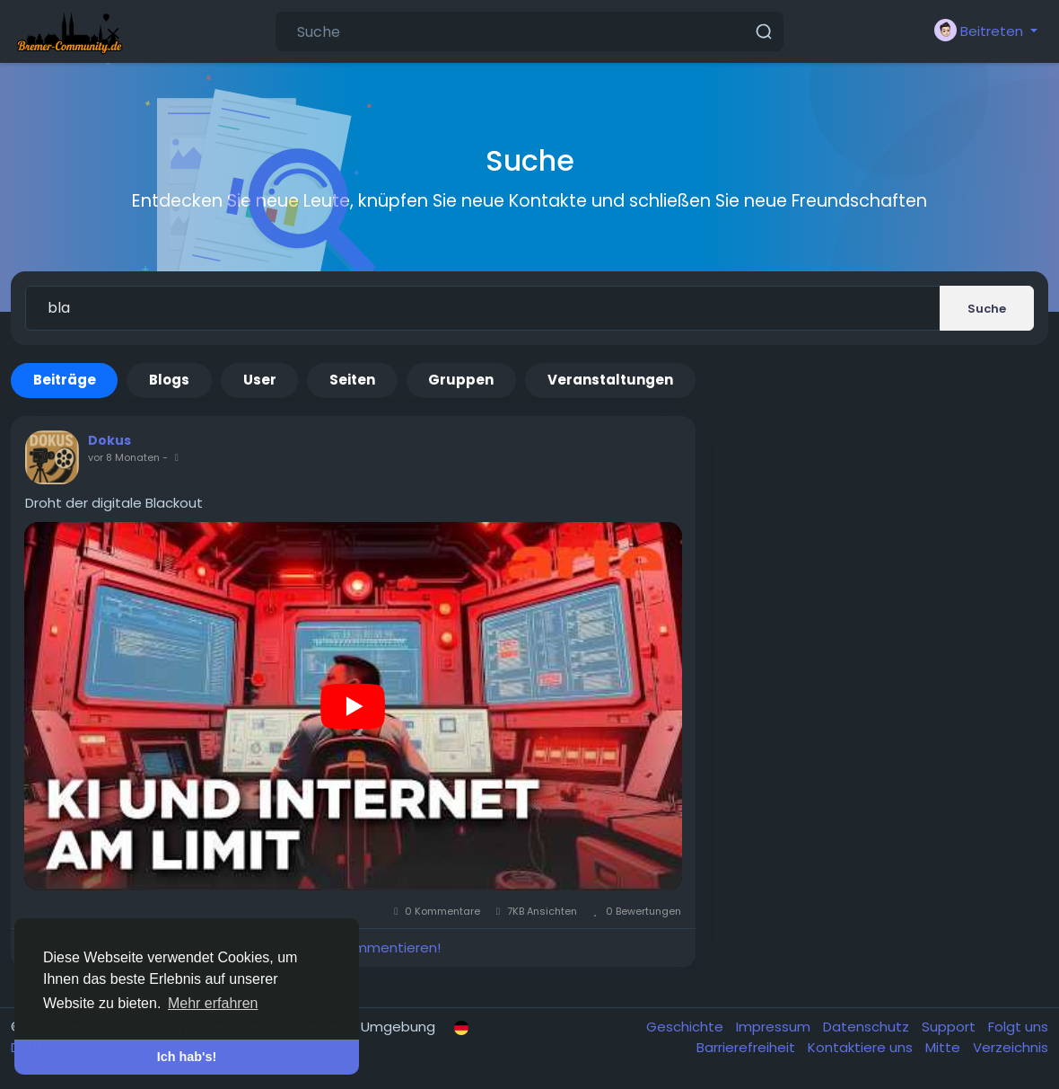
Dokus (109, 440)
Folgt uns (1018, 1026)
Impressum (775, 1026)
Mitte (944, 1047)
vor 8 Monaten (124, 457)
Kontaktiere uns (862, 1047)
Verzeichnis (1010, 1047)
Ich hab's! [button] (187, 1056)
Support (950, 1026)
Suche (986, 308)
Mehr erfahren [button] (213, 1003)
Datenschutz (868, 1026)
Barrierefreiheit (747, 1047)
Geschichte (686, 1026)
